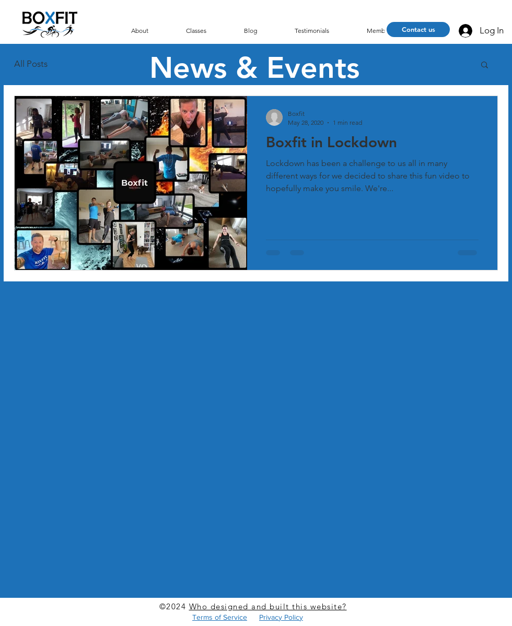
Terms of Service (219, 617)
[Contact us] (418, 29)
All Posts (31, 63)
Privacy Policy (281, 617)
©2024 (174, 606)
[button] (485, 65)
